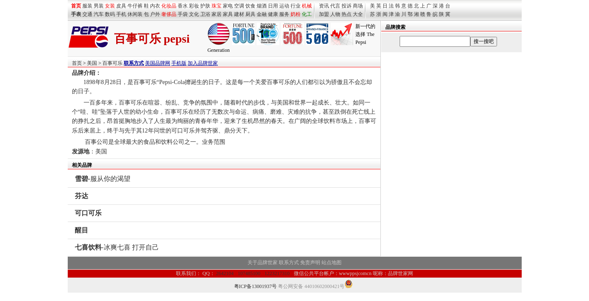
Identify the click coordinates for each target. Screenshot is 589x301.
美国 (92, 63)
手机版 (178, 63)
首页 (77, 63)
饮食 (250, 6)
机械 (307, 6)
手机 (121, 14)
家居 (217, 14)
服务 (284, 14)
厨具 (250, 14)
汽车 (99, 14)
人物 (335, 14)
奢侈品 (168, 14)
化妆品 (168, 6)
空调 (239, 6)
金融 (262, 14)
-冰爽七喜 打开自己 (117, 247)
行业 (296, 6)
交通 (87, 14)
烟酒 (262, 6)
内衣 (155, 6)
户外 (155, 14)
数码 (110, 14)
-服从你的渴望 (102, 178)
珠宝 (217, 6)
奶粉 (296, 14)
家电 (228, 6)
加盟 (324, 14)
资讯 (324, 6)
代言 (335, 6)
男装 (99, 6)
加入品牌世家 (203, 63)
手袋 (183, 14)
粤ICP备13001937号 (255, 286)
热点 (347, 14)
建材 (239, 14)
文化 (194, 14)
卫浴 (205, 14)
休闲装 (135, 14)
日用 (273, 6)
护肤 (205, 6)
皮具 (121, 6)
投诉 (347, 6)
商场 (358, 6)
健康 (273, 14)
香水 (183, 6)
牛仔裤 (135, 6)
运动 (284, 6)
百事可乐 (112, 63)
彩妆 (194, 6)
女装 (110, 6)
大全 (358, 14)
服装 (87, 6)
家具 (228, 14)
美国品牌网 (157, 63)
